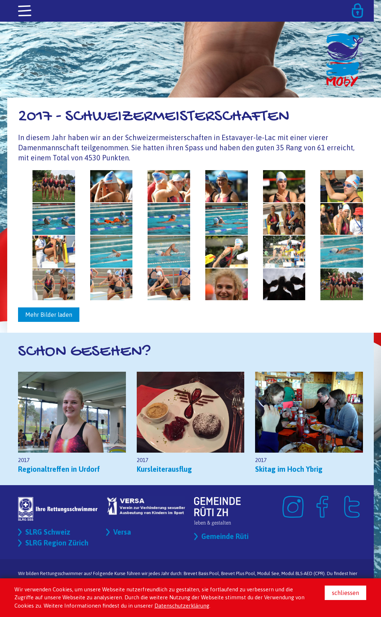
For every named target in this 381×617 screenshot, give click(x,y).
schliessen (345, 593)
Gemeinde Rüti (225, 536)
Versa (122, 532)
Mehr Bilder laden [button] (48, 314)
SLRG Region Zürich (56, 543)
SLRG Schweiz (47, 532)
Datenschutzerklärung (181, 606)
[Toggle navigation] (25, 11)
